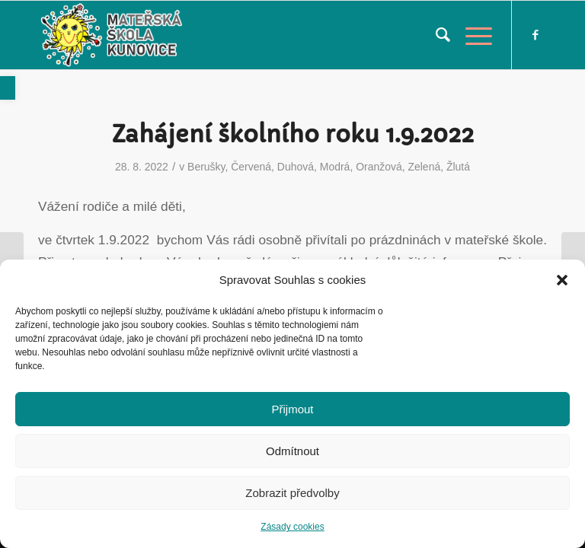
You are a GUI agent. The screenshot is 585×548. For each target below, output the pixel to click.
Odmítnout (292, 450)
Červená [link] (251, 167)
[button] (562, 280)
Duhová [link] (295, 167)
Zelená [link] (424, 167)
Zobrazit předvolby (292, 492)
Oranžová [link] (379, 167)
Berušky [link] (206, 167)
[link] (7, 88)
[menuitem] (435, 35)
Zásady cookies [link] (292, 526)
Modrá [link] (335, 167)
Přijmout (292, 409)
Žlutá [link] (458, 167)
